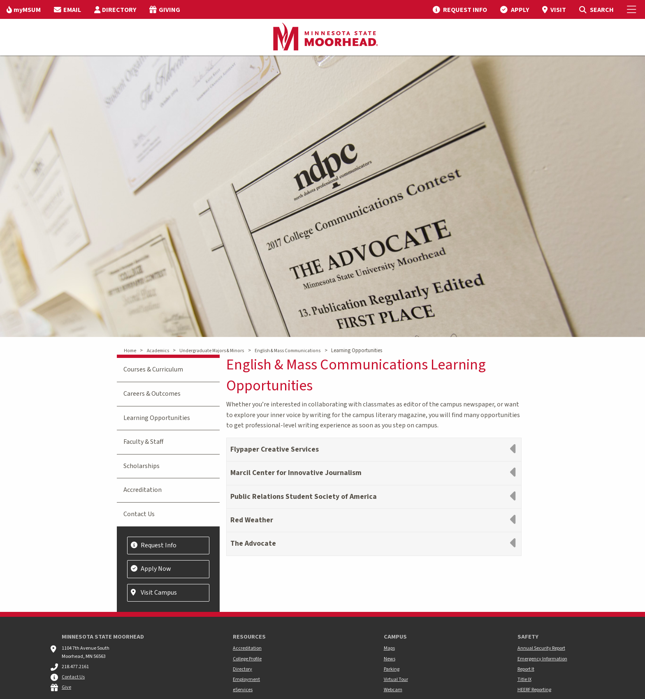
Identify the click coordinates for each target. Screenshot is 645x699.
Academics (158, 350)
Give (66, 687)
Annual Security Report (541, 648)
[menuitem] (23, 9)
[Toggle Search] (596, 9)
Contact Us (139, 514)
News (389, 658)
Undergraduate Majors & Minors (211, 350)
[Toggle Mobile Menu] (632, 9)
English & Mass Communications (287, 350)
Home (130, 350)
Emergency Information (542, 658)
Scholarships (141, 466)
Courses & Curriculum (153, 369)
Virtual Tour (396, 679)
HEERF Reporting (534, 689)
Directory (242, 669)
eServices (243, 689)
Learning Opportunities (156, 417)
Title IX (524, 679)
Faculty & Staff (143, 441)
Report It (525, 669)
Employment (246, 679)
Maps (389, 648)
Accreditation (142, 489)
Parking (391, 669)
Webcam (393, 689)
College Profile (247, 658)
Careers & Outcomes (152, 393)
